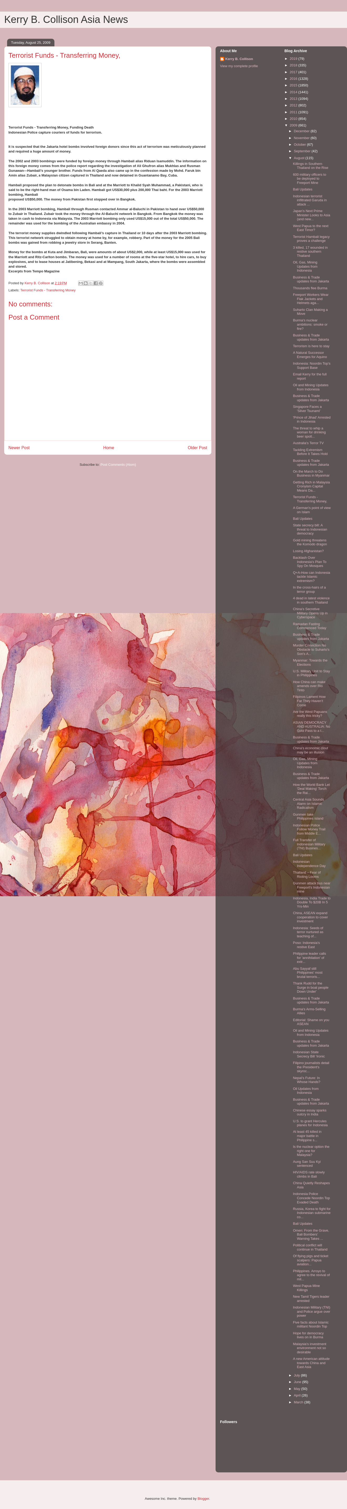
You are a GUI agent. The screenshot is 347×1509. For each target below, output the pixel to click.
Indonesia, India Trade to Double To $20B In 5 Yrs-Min (311, 902)
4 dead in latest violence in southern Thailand (311, 600)
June (298, 1382)
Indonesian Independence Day (309, 864)
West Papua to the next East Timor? (310, 228)
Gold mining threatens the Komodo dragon (310, 542)
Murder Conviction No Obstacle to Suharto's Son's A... (311, 649)
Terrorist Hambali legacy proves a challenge (311, 239)
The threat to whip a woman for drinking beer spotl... (309, 432)
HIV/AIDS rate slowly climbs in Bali (309, 1174)
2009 (294, 125)
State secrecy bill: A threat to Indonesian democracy (310, 529)
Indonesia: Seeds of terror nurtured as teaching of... (308, 932)
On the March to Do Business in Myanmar (311, 473)
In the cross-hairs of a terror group (309, 589)
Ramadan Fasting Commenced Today (309, 626)
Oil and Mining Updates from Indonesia (310, 387)
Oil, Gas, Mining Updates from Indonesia (305, 266)
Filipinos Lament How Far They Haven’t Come (309, 701)
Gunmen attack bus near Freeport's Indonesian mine (311, 887)
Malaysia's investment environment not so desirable (309, 1348)
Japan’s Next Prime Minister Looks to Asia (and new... (311, 215)
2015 (294, 85)
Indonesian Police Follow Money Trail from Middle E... (309, 829)
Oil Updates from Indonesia (306, 1091)
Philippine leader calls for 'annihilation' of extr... (309, 958)
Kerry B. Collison (239, 59)
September (303, 151)
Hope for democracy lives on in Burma (308, 1335)
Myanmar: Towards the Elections (310, 662)
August (299, 158)
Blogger (203, 1499)
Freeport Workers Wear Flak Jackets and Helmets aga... (310, 299)
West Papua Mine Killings (306, 1288)
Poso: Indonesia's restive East (306, 945)
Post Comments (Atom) (118, 465)
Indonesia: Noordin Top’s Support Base (311, 365)
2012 (294, 105)
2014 (294, 92)
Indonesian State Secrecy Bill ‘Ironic (309, 1054)
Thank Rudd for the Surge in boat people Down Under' (310, 987)
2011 (294, 112)
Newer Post (19, 447)
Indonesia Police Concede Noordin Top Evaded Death (311, 1198)
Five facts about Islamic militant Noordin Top (311, 1324)
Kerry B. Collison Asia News (66, 19)
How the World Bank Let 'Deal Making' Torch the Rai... (311, 789)
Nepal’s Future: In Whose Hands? (306, 1080)
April (298, 1395)
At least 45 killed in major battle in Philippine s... (307, 1136)
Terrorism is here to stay (311, 346)
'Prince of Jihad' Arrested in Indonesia (311, 419)
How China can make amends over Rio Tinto (309, 686)
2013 (294, 99)
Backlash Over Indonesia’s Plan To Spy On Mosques (309, 562)
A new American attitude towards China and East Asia (311, 1363)
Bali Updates (302, 189)
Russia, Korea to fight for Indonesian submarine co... (311, 1213)
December (302, 131)
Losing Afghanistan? (308, 551)
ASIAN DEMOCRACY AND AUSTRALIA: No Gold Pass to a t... (311, 727)
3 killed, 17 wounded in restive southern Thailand (310, 252)
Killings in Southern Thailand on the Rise (310, 166)
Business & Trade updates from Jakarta (311, 279)
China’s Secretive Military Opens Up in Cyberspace (310, 613)
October (300, 144)
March (299, 1402)
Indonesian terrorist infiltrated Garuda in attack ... (309, 200)
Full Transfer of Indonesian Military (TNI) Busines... (309, 844)
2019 (294, 59)
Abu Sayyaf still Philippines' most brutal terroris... (307, 973)
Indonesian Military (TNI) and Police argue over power (311, 1311)
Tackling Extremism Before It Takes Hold (310, 452)
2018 (294, 65)
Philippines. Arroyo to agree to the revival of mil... (311, 1275)
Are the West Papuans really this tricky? (310, 714)
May (297, 1389)
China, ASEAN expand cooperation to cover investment (310, 917)
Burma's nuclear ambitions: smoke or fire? (310, 324)
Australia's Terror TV (308, 443)
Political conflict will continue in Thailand (310, 1247)
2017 (294, 72)
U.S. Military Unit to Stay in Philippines (311, 673)
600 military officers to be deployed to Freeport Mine (309, 179)
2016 (294, 79)
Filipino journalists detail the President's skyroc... (311, 1067)
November (302, 138)
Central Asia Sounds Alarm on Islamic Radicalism (308, 803)
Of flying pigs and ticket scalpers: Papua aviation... (310, 1260)
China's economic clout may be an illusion (310, 750)
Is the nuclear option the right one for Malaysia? (311, 1151)
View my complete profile (239, 66)
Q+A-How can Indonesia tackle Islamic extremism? (311, 577)
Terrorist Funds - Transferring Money (47, 290)
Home (108, 447)
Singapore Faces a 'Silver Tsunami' (307, 409)
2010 (294, 119)
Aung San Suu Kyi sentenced (307, 1164)
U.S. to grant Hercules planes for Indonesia (310, 1123)
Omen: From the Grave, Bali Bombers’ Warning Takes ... (311, 1234)
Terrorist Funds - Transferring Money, (310, 499)
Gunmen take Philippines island (308, 816)
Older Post (197, 447)
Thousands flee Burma (310, 288)
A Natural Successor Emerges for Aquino (310, 355)
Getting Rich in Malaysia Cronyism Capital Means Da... (311, 486)
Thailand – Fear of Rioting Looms (307, 874)
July (297, 1375)
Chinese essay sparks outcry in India (309, 1112)
